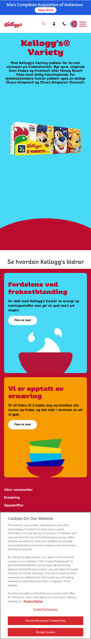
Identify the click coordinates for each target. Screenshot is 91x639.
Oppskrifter (14, 505)
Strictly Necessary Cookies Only (45, 622)
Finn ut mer (22, 320)
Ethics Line (13, 513)
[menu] (83, 23)
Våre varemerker (18, 489)
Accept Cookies (45, 633)
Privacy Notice (33, 603)
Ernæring (12, 497)
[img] (13, 25)
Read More (45, 10)
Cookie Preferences (45, 611)
